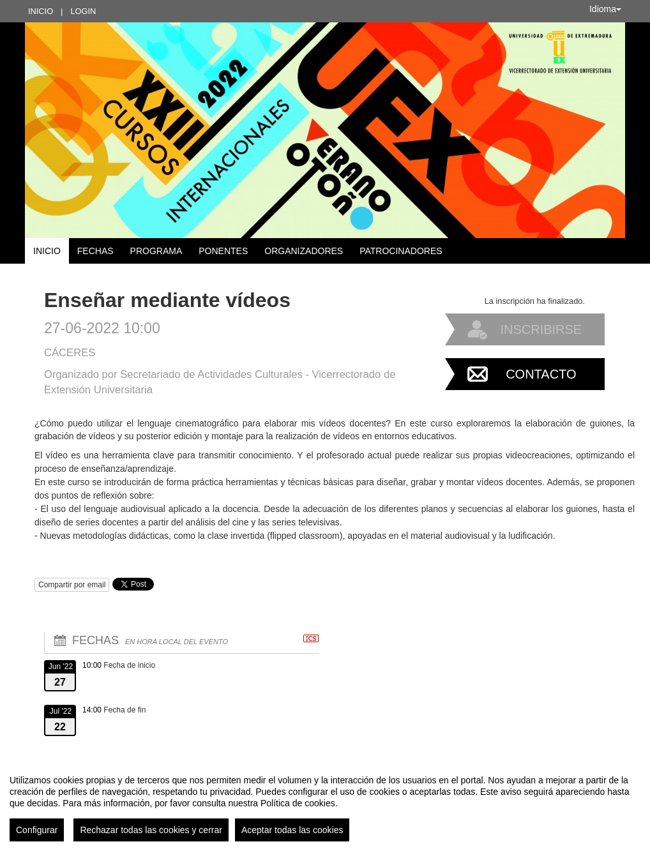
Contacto (541, 374)
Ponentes (223, 251)
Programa (156, 251)
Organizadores (303, 251)
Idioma (605, 9)
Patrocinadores (400, 251)
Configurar (36, 830)
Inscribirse (541, 329)
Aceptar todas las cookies (292, 830)
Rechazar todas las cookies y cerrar (151, 830)
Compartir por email (71, 584)
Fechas (95, 251)
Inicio (40, 11)
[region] (325, 803)
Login (83, 11)
